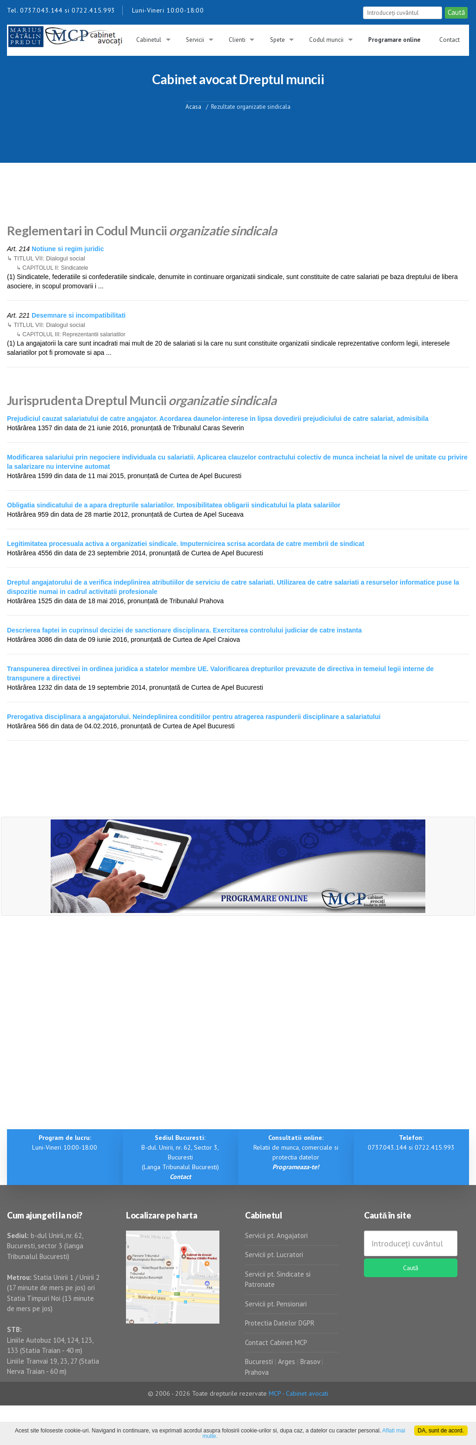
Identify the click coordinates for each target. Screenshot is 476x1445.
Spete (277, 40)
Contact (449, 40)
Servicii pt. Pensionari (276, 1303)
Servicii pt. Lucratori (274, 1254)
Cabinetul (148, 40)
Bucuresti (260, 1361)
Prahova (257, 1372)
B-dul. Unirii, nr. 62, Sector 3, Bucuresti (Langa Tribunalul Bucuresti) (180, 1157)
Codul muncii (326, 40)
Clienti (237, 40)
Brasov (310, 1361)
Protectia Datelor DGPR (280, 1322)
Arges (286, 1361)
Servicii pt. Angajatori (276, 1235)
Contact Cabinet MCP (276, 1342)
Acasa (193, 106)
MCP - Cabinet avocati (298, 1393)
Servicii (195, 40)
